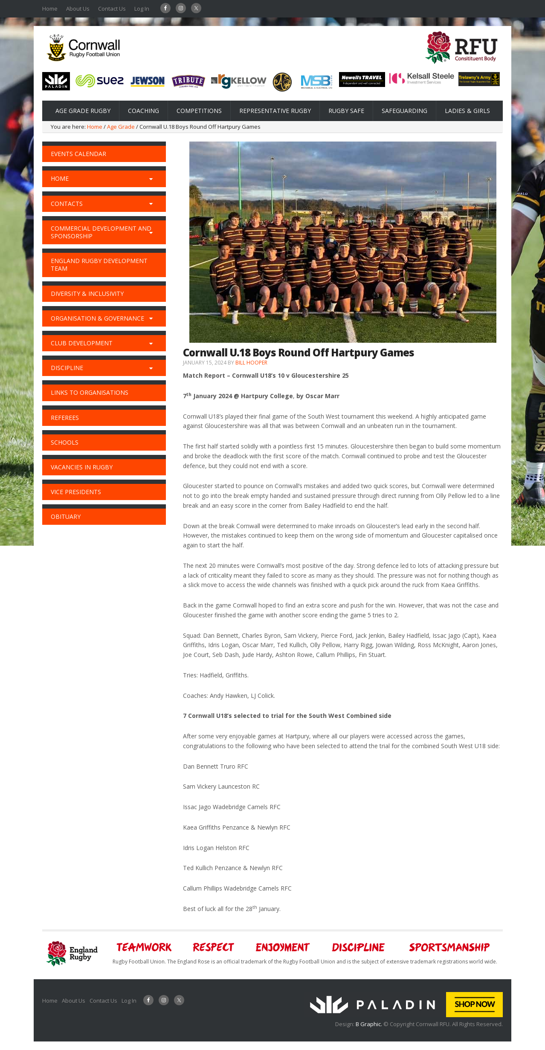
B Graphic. (369, 1024)
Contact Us (112, 8)
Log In (141, 8)
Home (50, 8)
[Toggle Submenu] (151, 179)
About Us (78, 8)
